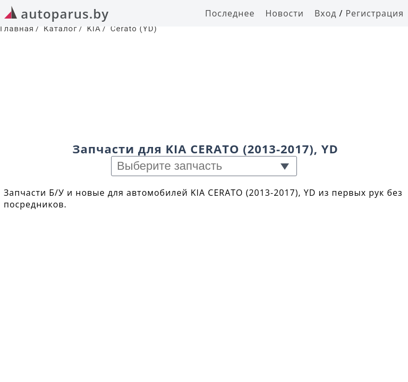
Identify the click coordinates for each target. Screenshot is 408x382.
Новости (284, 13)
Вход (325, 13)
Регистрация (374, 13)
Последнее (229, 13)
